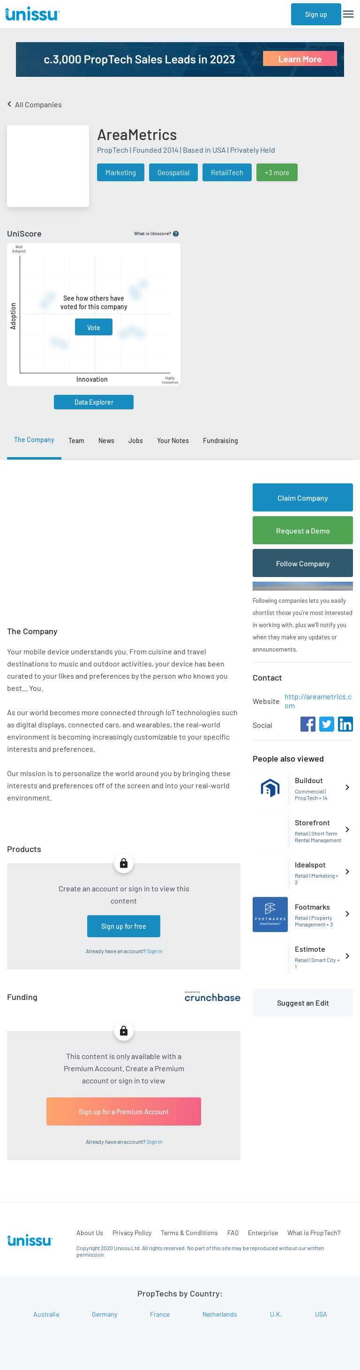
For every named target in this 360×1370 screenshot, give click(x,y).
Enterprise (263, 1233)
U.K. (276, 1314)
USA (321, 1314)
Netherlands (219, 1314)
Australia (46, 1314)
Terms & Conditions (189, 1233)
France (160, 1314)
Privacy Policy (131, 1233)
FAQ (233, 1233)
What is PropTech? (313, 1233)
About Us (89, 1233)
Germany (104, 1314)
